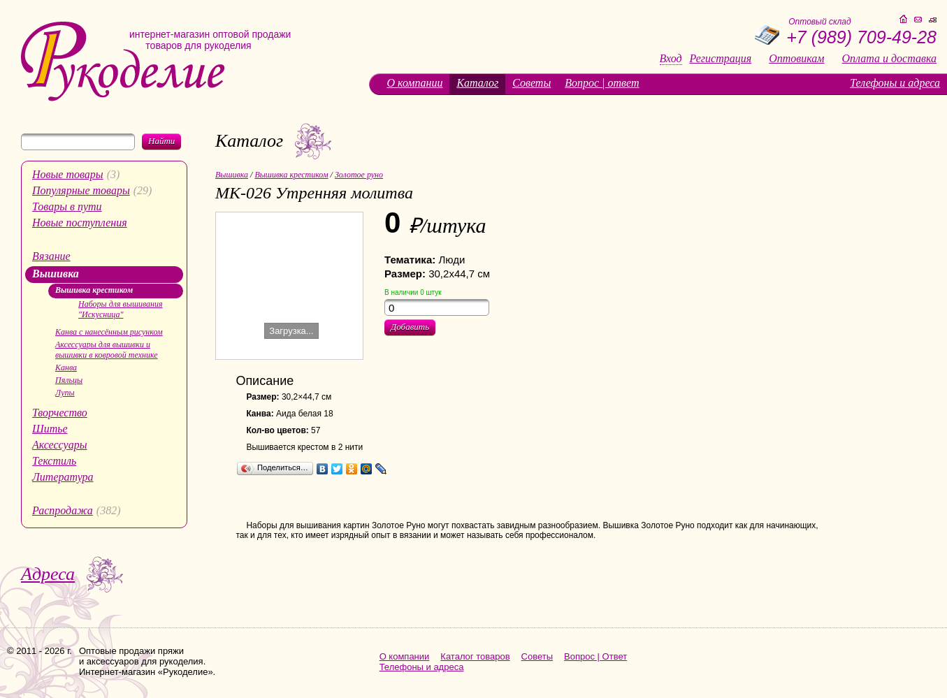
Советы (531, 83)
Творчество (59, 413)
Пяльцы (68, 380)
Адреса (48, 574)
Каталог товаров (474, 656)
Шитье (50, 429)
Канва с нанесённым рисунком (109, 332)
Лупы (65, 393)
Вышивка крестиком (94, 290)
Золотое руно (359, 175)
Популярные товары (81, 190)
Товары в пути (67, 206)
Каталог (477, 83)
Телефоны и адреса (895, 83)
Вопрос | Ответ (595, 656)
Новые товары (67, 174)
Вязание (51, 256)
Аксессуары (59, 445)
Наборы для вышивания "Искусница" (120, 309)
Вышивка (55, 273)
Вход (671, 58)
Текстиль (54, 461)
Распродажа (62, 510)
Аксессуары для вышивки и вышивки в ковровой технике (106, 350)
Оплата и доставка (889, 58)
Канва (66, 367)
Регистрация (721, 58)
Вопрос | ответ (602, 83)
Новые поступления (79, 222)
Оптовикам (796, 58)
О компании (414, 83)
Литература (63, 477)
